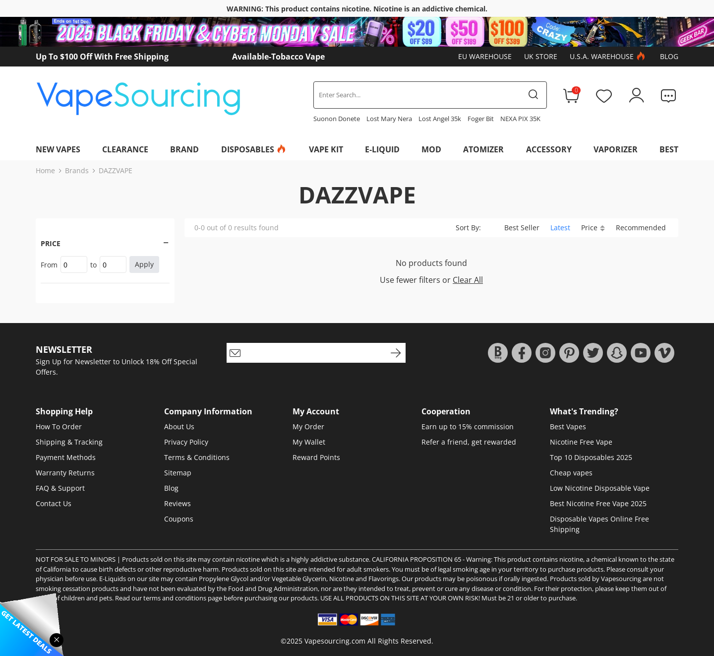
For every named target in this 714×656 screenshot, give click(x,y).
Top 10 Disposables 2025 (591, 457)
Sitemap (177, 472)
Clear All (468, 279)
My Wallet (309, 442)
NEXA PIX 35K (520, 118)
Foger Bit (481, 118)
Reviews (177, 503)
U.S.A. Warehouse (609, 56)
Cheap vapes (571, 472)
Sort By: (468, 227)
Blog (669, 56)
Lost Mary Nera (389, 118)
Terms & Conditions (197, 457)
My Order (308, 426)
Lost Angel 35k (439, 118)
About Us (179, 426)
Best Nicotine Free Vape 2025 (598, 503)
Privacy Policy (186, 442)
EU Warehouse (485, 56)
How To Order (59, 426)
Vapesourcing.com (334, 641)
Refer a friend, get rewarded (468, 442)
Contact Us (53, 503)
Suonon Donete (336, 118)
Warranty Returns (65, 472)
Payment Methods (66, 457)
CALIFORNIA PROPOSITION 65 (416, 559)
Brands (77, 170)
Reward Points (316, 457)
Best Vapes (568, 426)
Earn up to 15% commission (467, 426)
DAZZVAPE (115, 170)
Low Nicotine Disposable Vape (600, 488)
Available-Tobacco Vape (278, 56)
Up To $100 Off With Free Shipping (102, 56)
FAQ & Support (60, 488)
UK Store (540, 56)
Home (45, 170)
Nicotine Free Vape (581, 442)
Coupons (178, 519)
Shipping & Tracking (69, 442)
